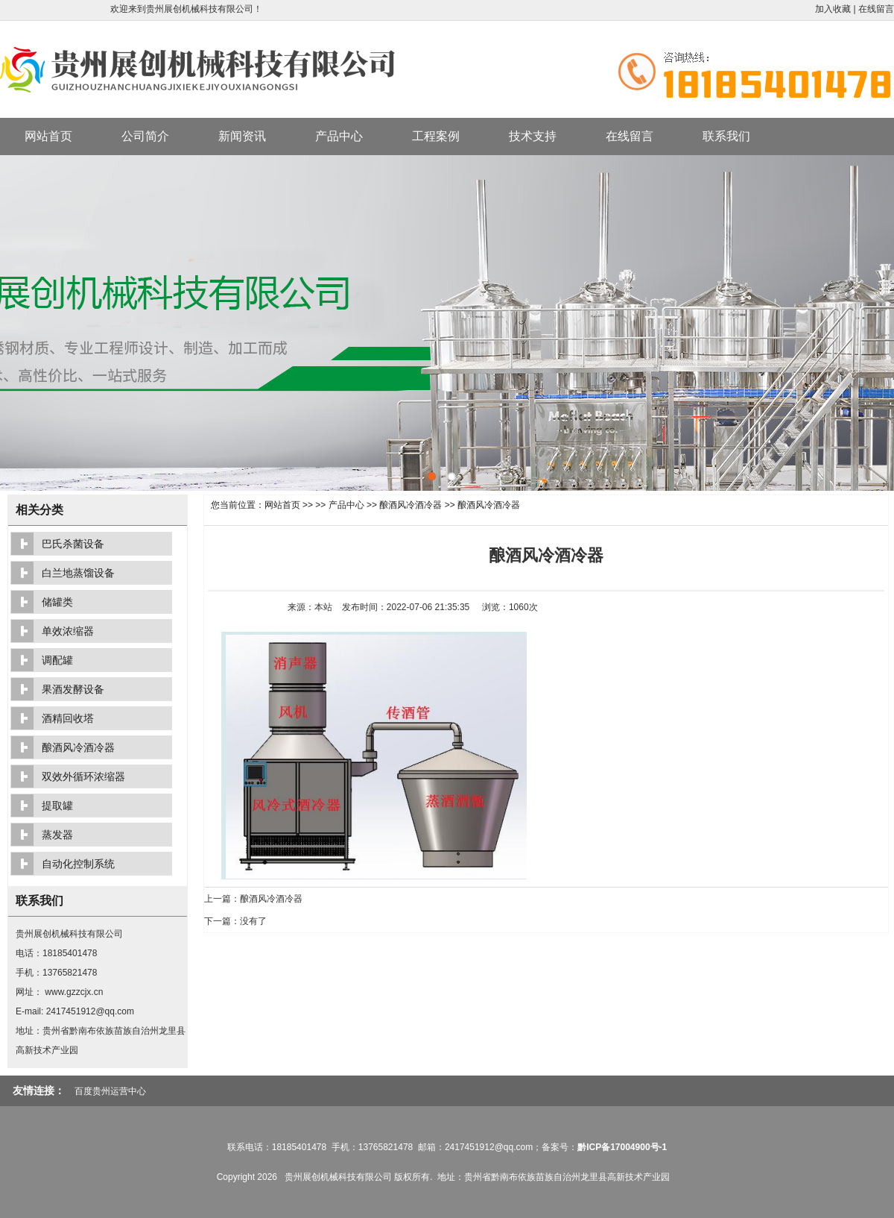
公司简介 (145, 136)
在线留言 (876, 9)
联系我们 (726, 136)
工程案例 (436, 136)
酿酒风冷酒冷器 (410, 505)
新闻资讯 (242, 136)
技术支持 (533, 136)
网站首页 (48, 136)
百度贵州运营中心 (110, 1091)
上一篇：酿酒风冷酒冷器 (253, 899)
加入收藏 (833, 9)
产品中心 (339, 136)
